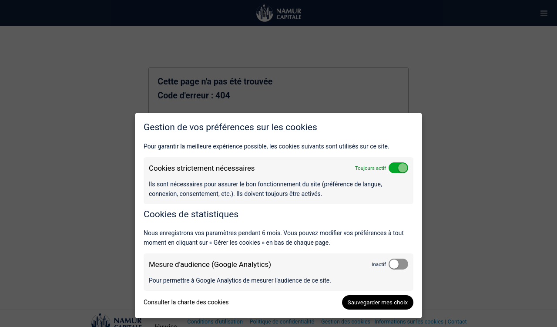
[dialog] (278, 215)
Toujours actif (370, 168)
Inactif (379, 264)
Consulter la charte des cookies (186, 302)
